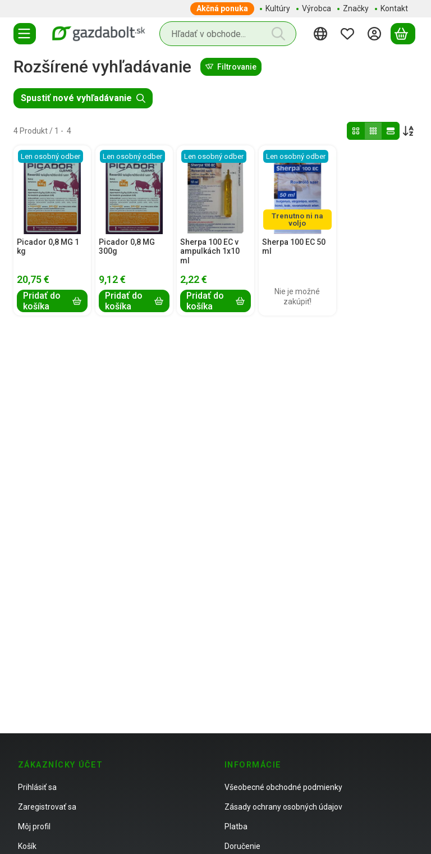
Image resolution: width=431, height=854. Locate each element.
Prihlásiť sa (37, 787)
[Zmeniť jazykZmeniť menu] (322, 33)
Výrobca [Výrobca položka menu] (316, 8)
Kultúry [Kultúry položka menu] (277, 8)
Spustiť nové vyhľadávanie (83, 98)
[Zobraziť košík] (403, 33)
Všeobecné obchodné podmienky (283, 787)
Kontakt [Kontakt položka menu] (394, 8)
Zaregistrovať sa (47, 806)
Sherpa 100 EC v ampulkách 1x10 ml (210, 252)
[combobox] (227, 33)
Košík (27, 846)
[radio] (356, 131)
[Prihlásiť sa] (376, 33)
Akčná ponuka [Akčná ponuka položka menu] (222, 8)
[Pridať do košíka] (52, 301)
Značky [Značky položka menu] (356, 8)
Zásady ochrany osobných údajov (283, 806)
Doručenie (242, 846)
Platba (235, 826)
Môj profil (34, 826)
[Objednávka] (409, 131)
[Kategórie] (24, 33)
